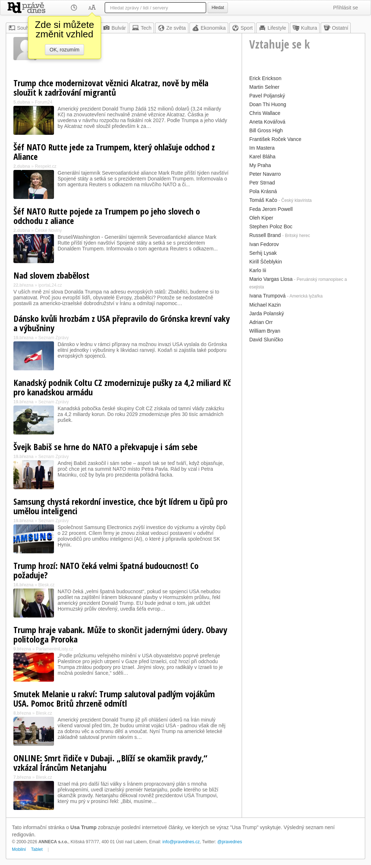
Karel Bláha (262, 156)
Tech (141, 28)
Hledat (218, 7)
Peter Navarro (265, 174)
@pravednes (229, 841)
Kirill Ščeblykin (265, 262)
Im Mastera (262, 148)
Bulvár (114, 28)
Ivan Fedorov (264, 244)
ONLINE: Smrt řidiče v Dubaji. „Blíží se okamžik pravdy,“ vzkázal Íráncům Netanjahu (110, 762)
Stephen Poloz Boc (270, 226)
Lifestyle (272, 28)
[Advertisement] (303, 390)
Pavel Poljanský (267, 96)
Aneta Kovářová (267, 122)
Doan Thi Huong (267, 104)
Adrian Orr (261, 322)
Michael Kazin (265, 305)
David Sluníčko (266, 339)
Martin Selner (264, 87)
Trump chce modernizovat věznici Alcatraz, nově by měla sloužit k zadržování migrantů (110, 87)
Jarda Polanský (266, 313)
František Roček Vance (275, 139)
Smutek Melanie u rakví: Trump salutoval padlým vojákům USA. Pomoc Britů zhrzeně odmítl (114, 698)
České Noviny (48, 230)
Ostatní (335, 28)
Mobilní (19, 849)
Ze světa (172, 28)
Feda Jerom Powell (271, 209)
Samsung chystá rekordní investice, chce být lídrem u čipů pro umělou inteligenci (120, 506)
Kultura (304, 28)
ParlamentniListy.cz (54, 649)
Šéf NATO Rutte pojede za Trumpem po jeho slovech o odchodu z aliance (106, 215)
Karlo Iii (257, 270)
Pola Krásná (263, 191)
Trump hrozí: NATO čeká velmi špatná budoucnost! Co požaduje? (106, 570)
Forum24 (43, 102)
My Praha (260, 165)
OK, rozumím (64, 50)
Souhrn (20, 28)
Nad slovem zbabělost (51, 275)
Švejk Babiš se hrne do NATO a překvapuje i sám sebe (105, 447)
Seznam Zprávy (53, 337)
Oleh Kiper (261, 218)
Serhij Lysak (263, 253)
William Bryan (264, 331)
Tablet (37, 849)
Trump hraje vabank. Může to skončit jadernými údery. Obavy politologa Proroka (120, 634)
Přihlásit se (345, 8)
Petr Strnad (262, 183)
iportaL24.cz (50, 285)
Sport (242, 28)
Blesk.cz (46, 584)
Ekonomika (209, 28)
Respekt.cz (45, 166)
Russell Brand (265, 235)
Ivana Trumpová (267, 296)
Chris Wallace (264, 113)
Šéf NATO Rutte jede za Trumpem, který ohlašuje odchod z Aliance (114, 151)
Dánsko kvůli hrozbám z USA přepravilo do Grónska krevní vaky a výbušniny (121, 323)
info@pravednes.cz (181, 841)
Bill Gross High (266, 130)
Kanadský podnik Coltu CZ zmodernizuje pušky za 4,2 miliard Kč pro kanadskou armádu (122, 387)
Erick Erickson (265, 78)
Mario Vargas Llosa (271, 279)
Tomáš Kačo (263, 200)
